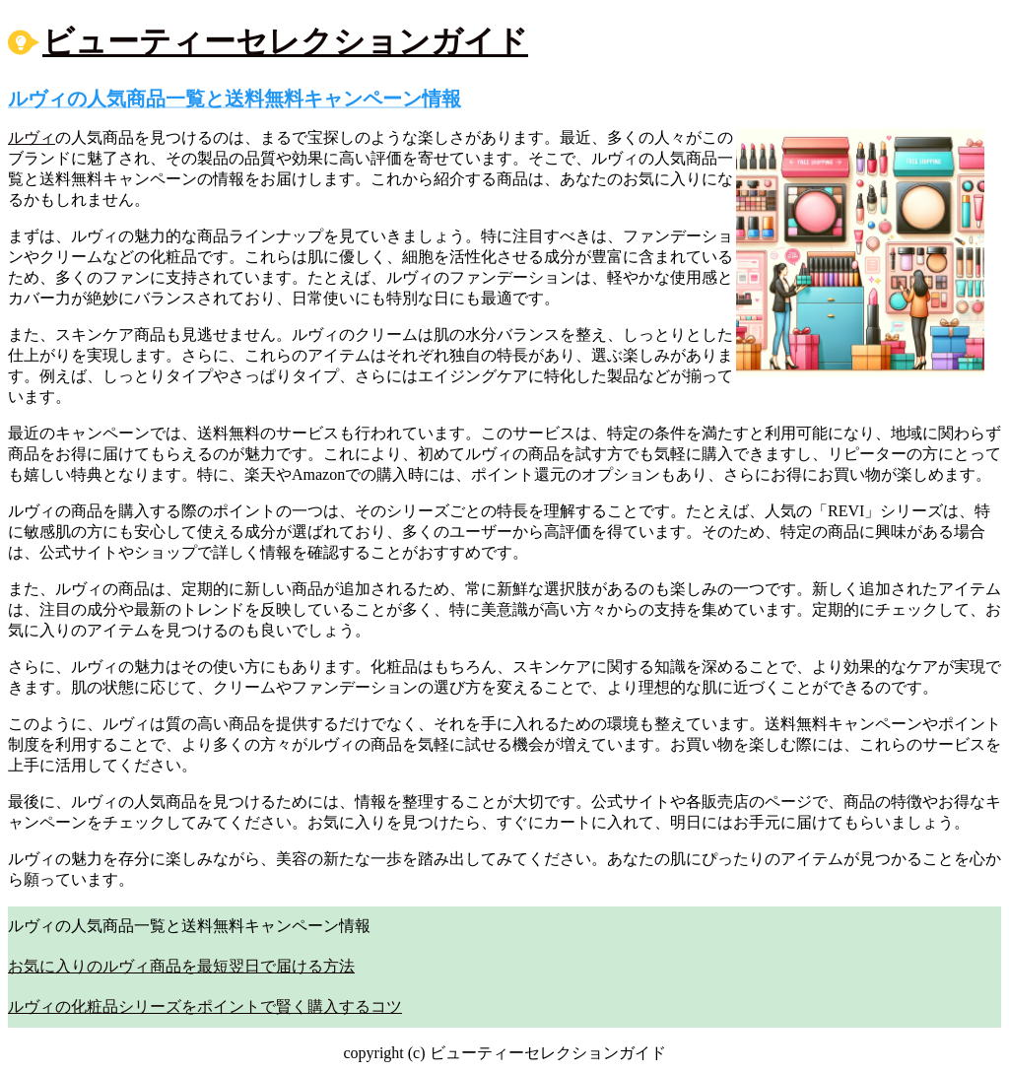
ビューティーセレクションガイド (285, 41)
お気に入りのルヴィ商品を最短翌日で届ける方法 (181, 966)
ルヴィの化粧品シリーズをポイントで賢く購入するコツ (205, 1006)
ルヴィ (31, 137)
